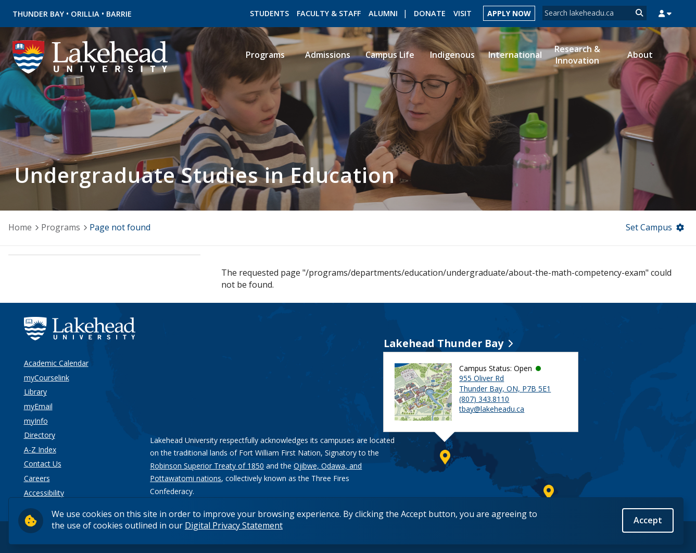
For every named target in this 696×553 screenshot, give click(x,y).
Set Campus (649, 227)
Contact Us (42, 464)
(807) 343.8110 (484, 399)
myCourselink (46, 378)
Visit (462, 13)
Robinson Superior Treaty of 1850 (207, 466)
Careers (37, 478)
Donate (430, 13)
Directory (39, 435)
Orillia (85, 14)
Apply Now (509, 13)
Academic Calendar (56, 363)
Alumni (383, 13)
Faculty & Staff (329, 13)
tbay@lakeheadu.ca (491, 409)
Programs (60, 227)
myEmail (38, 406)
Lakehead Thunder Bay (443, 343)
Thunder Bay (38, 14)
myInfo (36, 421)
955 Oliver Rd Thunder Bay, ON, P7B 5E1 (505, 383)
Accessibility (44, 493)
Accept (648, 520)
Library (35, 392)
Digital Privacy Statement (234, 526)
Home (20, 227)
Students (269, 13)
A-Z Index (40, 449)
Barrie (119, 14)
